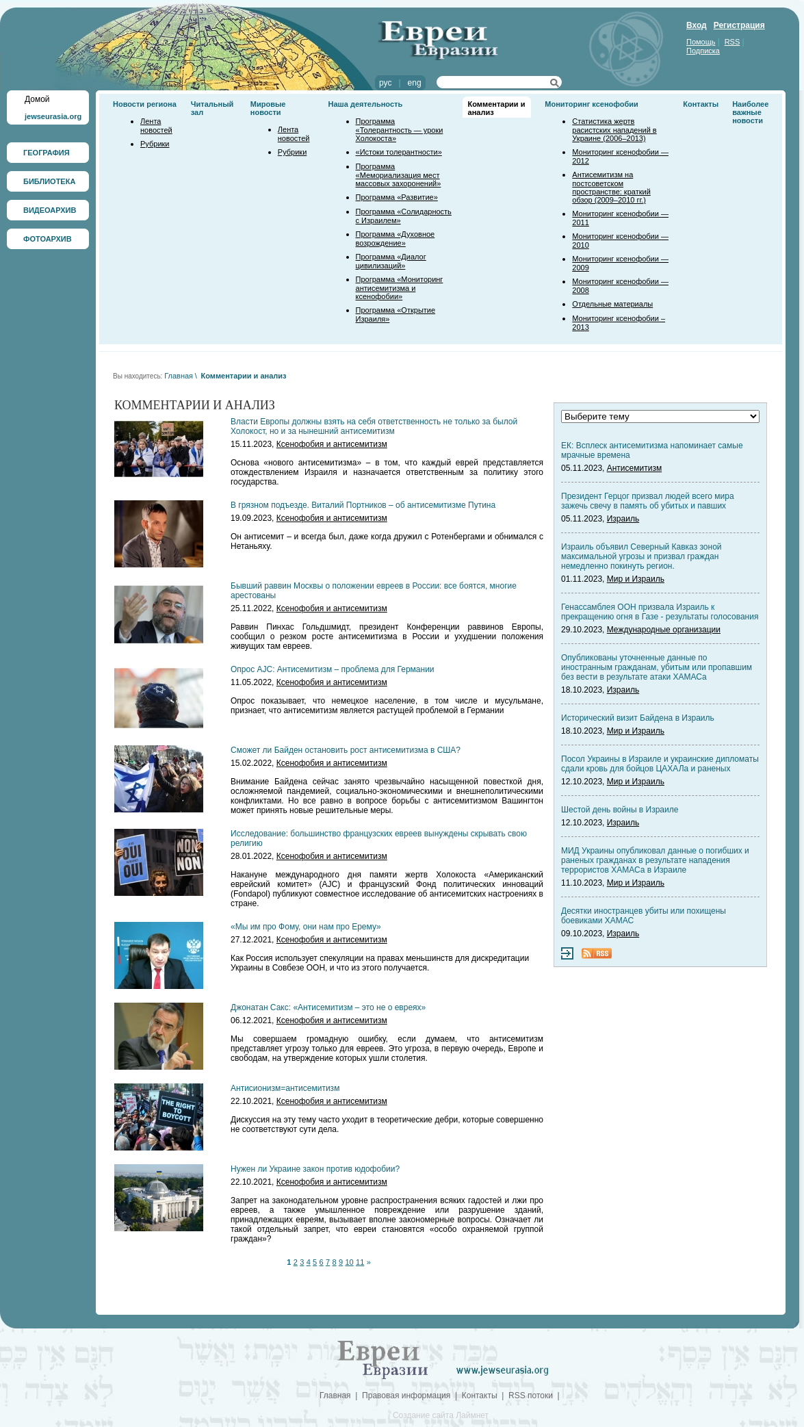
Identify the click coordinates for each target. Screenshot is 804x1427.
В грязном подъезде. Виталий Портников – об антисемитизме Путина (363, 505)
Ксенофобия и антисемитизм (331, 444)
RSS (732, 42)
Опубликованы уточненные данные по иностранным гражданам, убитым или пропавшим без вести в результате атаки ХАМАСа (656, 667)
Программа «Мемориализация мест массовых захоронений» (398, 175)
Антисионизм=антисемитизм (285, 1088)
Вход (696, 25)
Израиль (623, 519)
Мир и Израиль (635, 579)
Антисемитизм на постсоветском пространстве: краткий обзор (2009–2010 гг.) (611, 187)
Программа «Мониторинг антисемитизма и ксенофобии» (399, 287)
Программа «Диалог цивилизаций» (391, 261)
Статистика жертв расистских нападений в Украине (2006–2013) (614, 129)
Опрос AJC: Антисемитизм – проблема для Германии (333, 669)
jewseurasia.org (53, 116)
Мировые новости (268, 108)
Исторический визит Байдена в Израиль (637, 718)
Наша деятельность (365, 104)
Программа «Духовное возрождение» (395, 238)
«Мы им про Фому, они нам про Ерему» (306, 926)
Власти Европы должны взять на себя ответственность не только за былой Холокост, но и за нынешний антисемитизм (374, 426)
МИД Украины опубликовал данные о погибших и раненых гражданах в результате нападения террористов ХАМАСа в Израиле (655, 860)
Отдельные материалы (612, 304)
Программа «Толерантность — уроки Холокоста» (399, 129)
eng (415, 83)
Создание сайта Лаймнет (441, 1415)
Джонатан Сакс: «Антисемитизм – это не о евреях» (328, 1007)
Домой (37, 99)
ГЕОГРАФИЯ (46, 153)
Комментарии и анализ (243, 376)
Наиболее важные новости (750, 112)
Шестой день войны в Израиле (619, 809)
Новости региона (145, 104)
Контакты (700, 104)
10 (349, 1262)
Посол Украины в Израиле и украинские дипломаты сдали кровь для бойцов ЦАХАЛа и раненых (660, 763)
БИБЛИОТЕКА (49, 181)
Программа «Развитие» (397, 197)
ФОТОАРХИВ (47, 239)
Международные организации (664, 629)
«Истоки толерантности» (399, 152)
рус (385, 83)
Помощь (701, 42)
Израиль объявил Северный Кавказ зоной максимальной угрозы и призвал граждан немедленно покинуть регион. (641, 556)
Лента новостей (156, 125)
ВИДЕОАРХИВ (49, 210)
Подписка (703, 51)
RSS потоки (530, 1395)
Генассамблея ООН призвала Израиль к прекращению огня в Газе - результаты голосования (659, 611)
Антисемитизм (634, 468)
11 (360, 1262)
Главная (178, 376)
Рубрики (154, 144)
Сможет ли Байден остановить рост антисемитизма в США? (346, 750)
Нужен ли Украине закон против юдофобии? (315, 1169)
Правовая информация (406, 1395)
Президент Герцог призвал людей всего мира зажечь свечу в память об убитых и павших (647, 501)
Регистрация (739, 25)
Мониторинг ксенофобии (591, 104)
